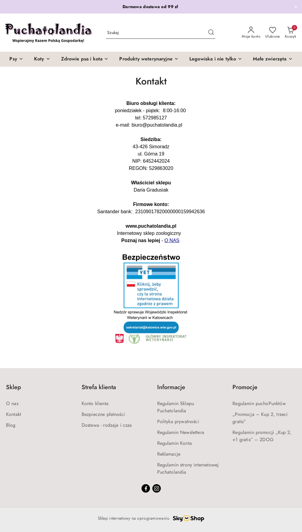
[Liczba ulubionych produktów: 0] (272, 33)
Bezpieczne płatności (103, 414)
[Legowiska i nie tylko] (215, 59)
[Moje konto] (251, 33)
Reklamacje (169, 454)
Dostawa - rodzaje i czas (107, 425)
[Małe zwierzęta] (273, 59)
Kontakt (13, 414)
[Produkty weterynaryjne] (149, 59)
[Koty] (42, 59)
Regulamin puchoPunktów (259, 403)
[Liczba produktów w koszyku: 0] (290, 33)
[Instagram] (156, 488)
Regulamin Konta (174, 443)
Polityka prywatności (178, 421)
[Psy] (16, 59)
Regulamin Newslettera (180, 432)
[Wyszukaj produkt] (160, 32)
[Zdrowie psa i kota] (85, 59)
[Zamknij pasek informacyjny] (295, 7)
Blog (11, 425)
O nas (12, 403)
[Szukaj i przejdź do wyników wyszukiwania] (211, 32)
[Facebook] (146, 488)
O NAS (171, 240)
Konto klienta (95, 403)
